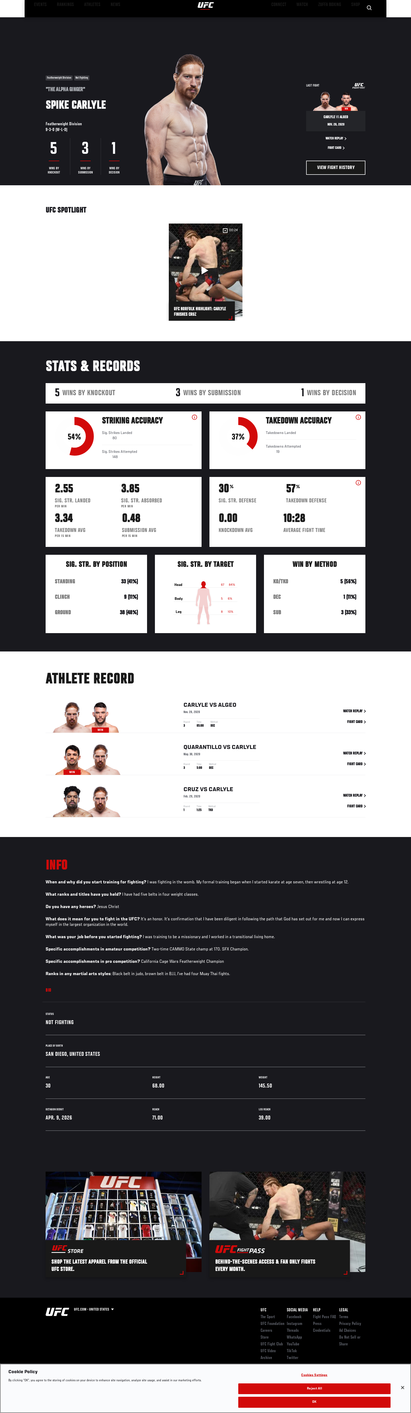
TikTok (292, 1351)
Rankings (62, 20)
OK (314, 1402)
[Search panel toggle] (368, 20)
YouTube (293, 1344)
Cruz (191, 797)
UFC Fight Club (272, 1344)
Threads (293, 1330)
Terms (343, 1317)
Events (40, 20)
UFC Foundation (272, 1324)
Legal (343, 1310)
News (106, 20)
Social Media (297, 1310)
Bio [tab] (48, 990)
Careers (266, 1330)
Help (316, 1310)
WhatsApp (294, 1337)
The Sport (268, 1317)
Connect (284, 20)
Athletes (85, 20)
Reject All (314, 1388)
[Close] (402, 1387)
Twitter (292, 1358)
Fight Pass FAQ (324, 1317)
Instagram (294, 1324)
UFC (263, 1310)
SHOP (353, 20)
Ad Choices (347, 1330)
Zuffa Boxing (330, 20)
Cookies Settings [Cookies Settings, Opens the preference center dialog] (314, 1375)
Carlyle (195, 713)
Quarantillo (202, 755)
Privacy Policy (350, 1324)
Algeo (227, 713)
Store (265, 1337)
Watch (305, 20)
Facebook (294, 1317)
